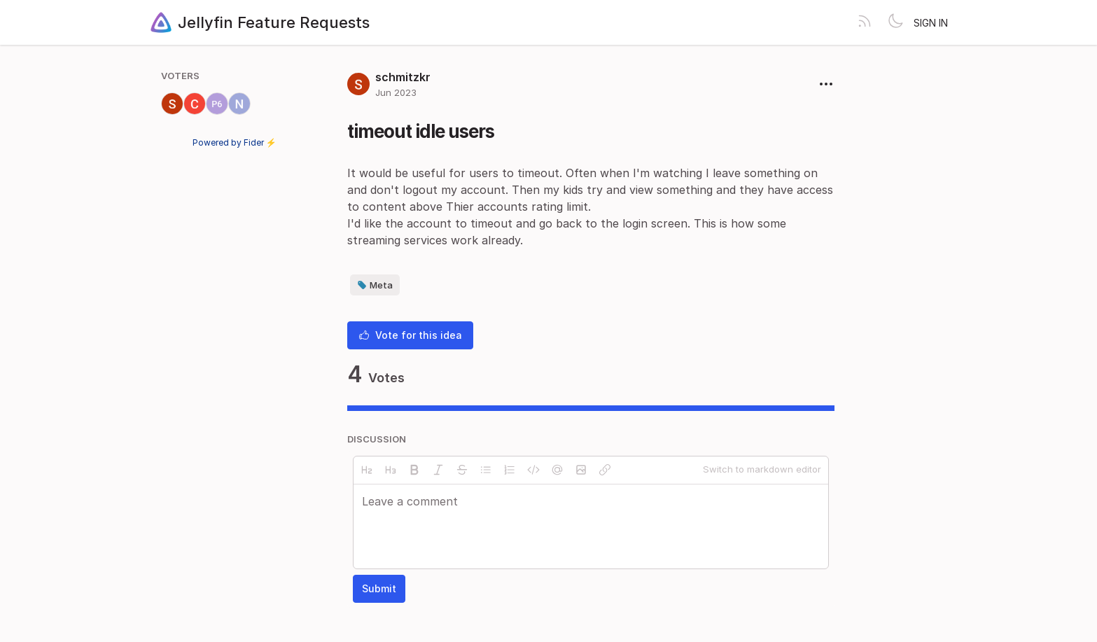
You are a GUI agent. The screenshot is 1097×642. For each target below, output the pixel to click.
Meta (375, 285)
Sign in (931, 23)
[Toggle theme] (895, 22)
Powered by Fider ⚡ (235, 142)
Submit (379, 588)
